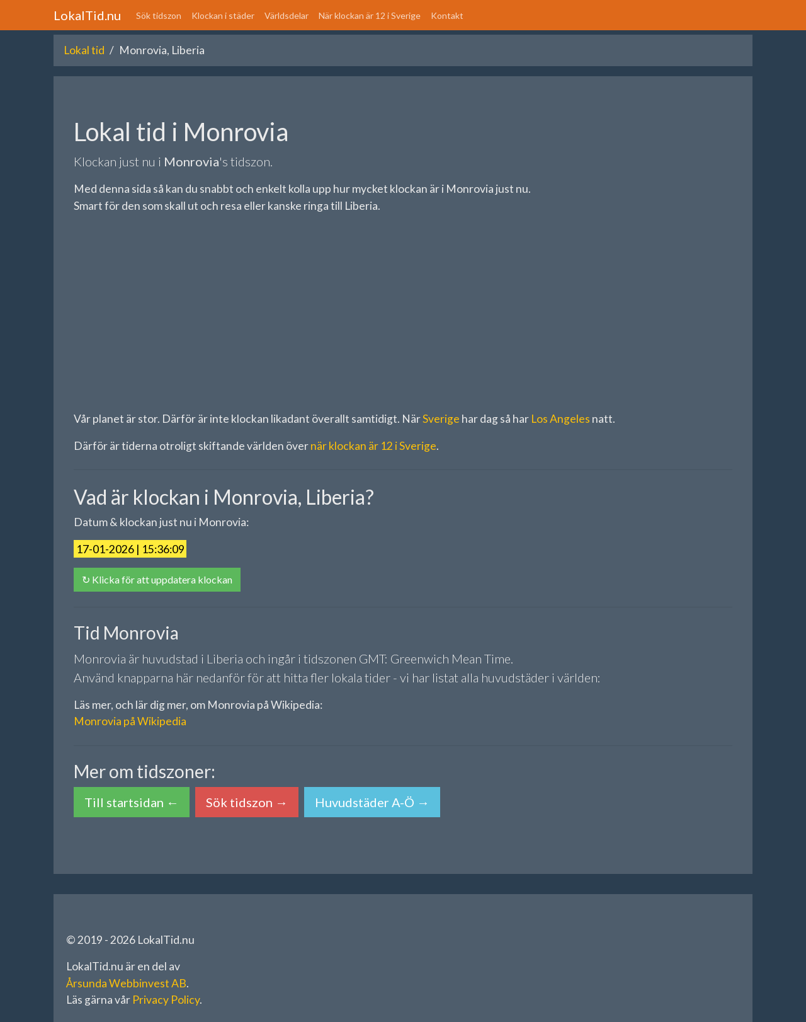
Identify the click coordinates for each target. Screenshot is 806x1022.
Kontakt (447, 15)
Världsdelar (286, 15)
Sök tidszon (158, 15)
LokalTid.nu (87, 15)
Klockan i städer (222, 15)
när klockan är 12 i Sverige (373, 445)
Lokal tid (84, 50)
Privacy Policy (166, 999)
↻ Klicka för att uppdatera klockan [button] (157, 579)
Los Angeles (560, 418)
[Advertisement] (403, 312)
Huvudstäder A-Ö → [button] (372, 802)
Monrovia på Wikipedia (130, 721)
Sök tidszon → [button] (247, 802)
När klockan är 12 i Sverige (370, 15)
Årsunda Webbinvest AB (126, 983)
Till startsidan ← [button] (131, 802)
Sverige (441, 418)
